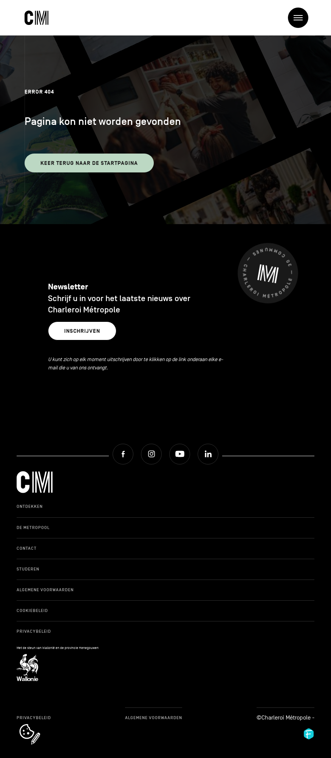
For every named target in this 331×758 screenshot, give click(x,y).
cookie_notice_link (40, 724)
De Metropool (33, 527)
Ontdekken (30, 506)
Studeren (28, 569)
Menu (301, 18)
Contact (27, 548)
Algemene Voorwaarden (45, 589)
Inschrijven (82, 331)
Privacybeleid (34, 631)
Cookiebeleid (32, 610)
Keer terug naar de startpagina (89, 163)
